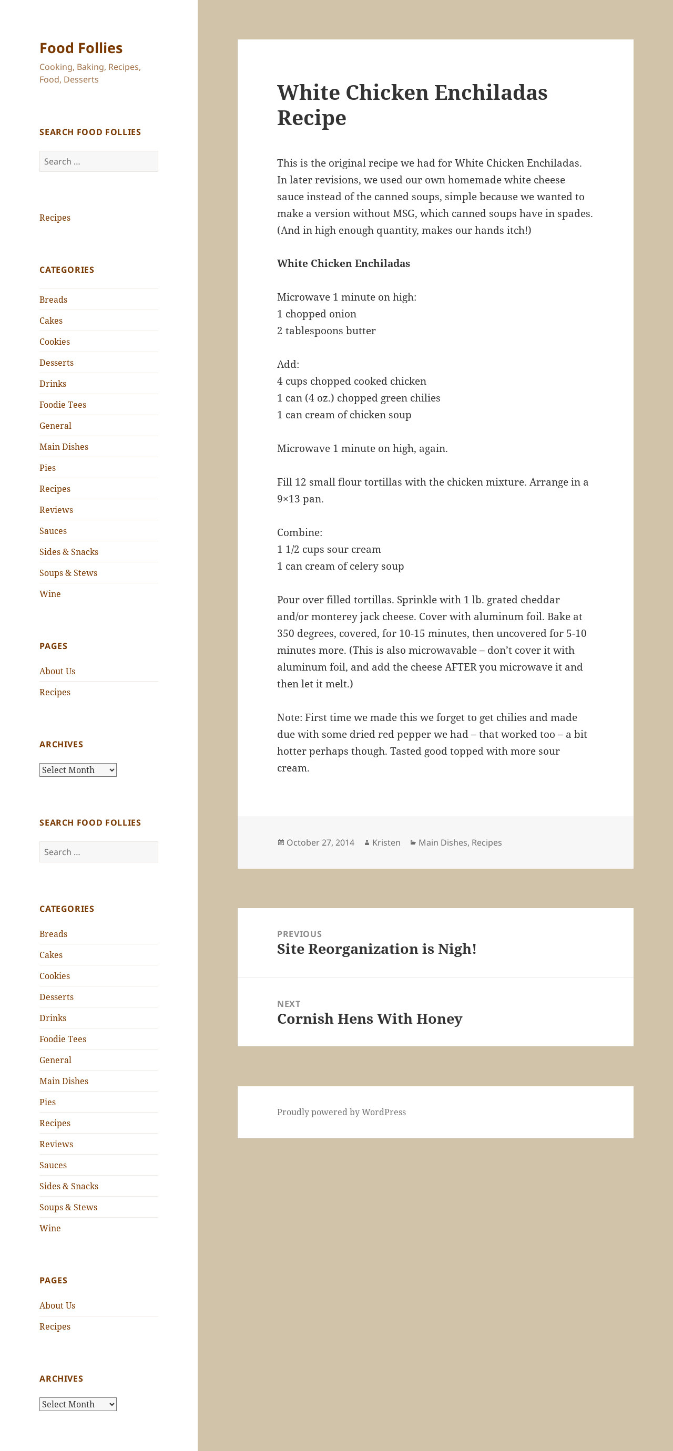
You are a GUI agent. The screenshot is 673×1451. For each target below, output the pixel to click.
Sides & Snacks (68, 552)
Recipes (54, 217)
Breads (53, 299)
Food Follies (81, 47)
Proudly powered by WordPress (341, 1112)
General (55, 425)
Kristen (386, 842)
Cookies (54, 341)
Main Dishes (63, 446)
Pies (47, 468)
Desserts (56, 362)
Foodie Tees (62, 404)
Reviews (56, 510)
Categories (66, 269)
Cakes (51, 320)
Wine (50, 594)
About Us (57, 671)
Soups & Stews (68, 573)
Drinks (52, 383)
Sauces (53, 531)
